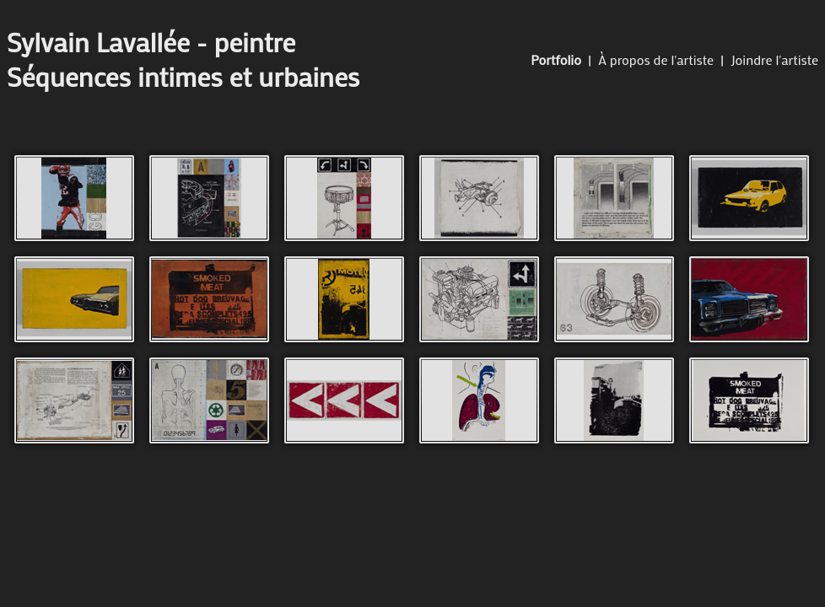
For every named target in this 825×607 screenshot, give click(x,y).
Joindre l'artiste (774, 59)
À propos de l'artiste (656, 59)
